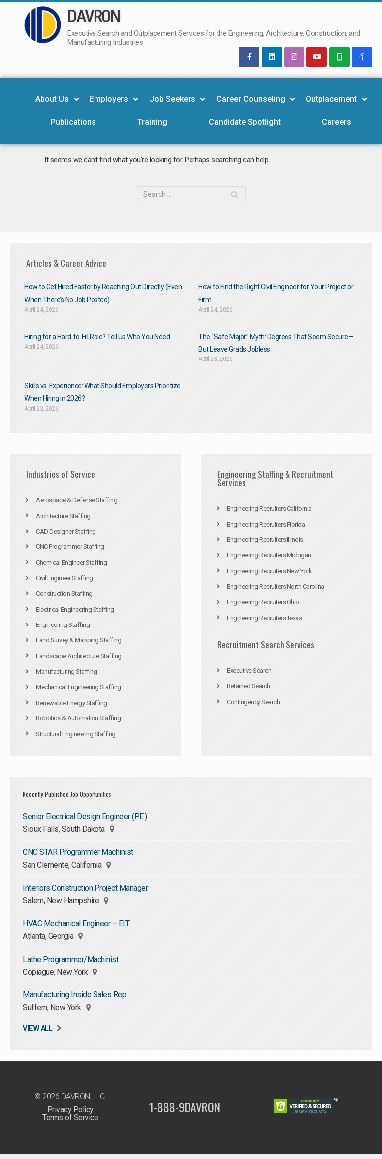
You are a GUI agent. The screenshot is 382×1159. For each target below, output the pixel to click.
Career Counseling (255, 100)
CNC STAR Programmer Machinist (78, 856)
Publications (73, 122)
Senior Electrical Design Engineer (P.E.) (85, 820)
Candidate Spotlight (245, 122)
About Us (57, 100)
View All (37, 1033)
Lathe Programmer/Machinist (70, 964)
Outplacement (336, 100)
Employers (114, 100)
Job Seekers (177, 100)
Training (152, 122)
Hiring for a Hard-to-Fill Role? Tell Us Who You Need (97, 338)
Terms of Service (70, 1122)
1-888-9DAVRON (185, 1112)
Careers (336, 122)
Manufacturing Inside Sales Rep (74, 999)
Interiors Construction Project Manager (85, 891)
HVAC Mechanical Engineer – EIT (76, 927)
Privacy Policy (70, 1114)
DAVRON (93, 16)
